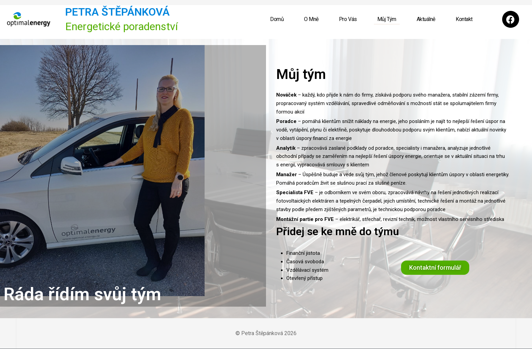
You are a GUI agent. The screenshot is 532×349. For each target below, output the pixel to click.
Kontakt (464, 19)
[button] (435, 268)
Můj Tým (386, 19)
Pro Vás (348, 19)
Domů (277, 19)
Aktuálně (426, 19)
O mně (311, 19)
